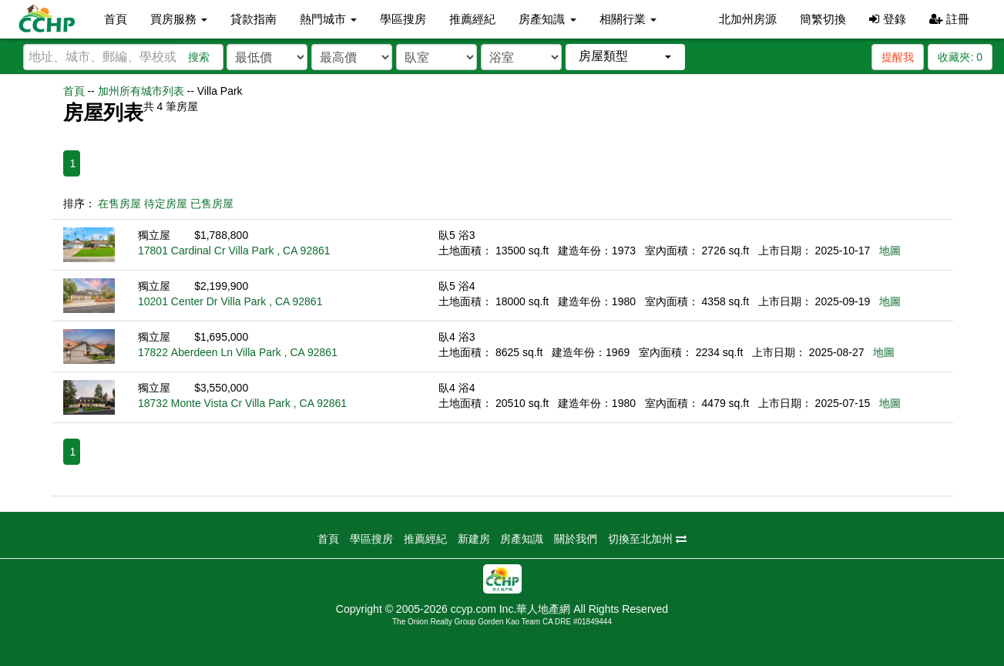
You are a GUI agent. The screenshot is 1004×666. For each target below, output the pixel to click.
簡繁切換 (823, 18)
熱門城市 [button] (328, 18)
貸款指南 (253, 18)
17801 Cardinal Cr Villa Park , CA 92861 (234, 250)
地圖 (890, 250)
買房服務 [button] (178, 18)
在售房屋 (119, 203)
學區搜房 (403, 18)
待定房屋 (165, 203)
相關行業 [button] (627, 18)
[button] (625, 56)
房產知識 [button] (547, 18)
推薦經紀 (472, 18)
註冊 (949, 18)
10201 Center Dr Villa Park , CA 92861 (230, 301)
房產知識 (521, 539)
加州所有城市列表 (141, 91)
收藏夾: (960, 57)
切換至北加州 (647, 539)
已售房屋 (211, 203)
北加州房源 (748, 18)
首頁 (115, 18)
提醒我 (897, 57)
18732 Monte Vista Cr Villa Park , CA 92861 (242, 403)
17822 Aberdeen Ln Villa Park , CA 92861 (237, 352)
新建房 (474, 539)
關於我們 (575, 539)
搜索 (199, 57)
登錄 (887, 18)
